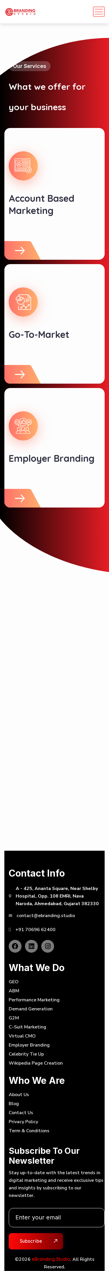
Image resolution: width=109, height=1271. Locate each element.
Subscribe (31, 1241)
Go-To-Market (39, 334)
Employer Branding (51, 458)
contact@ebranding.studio (46, 915)
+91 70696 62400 (35, 929)
